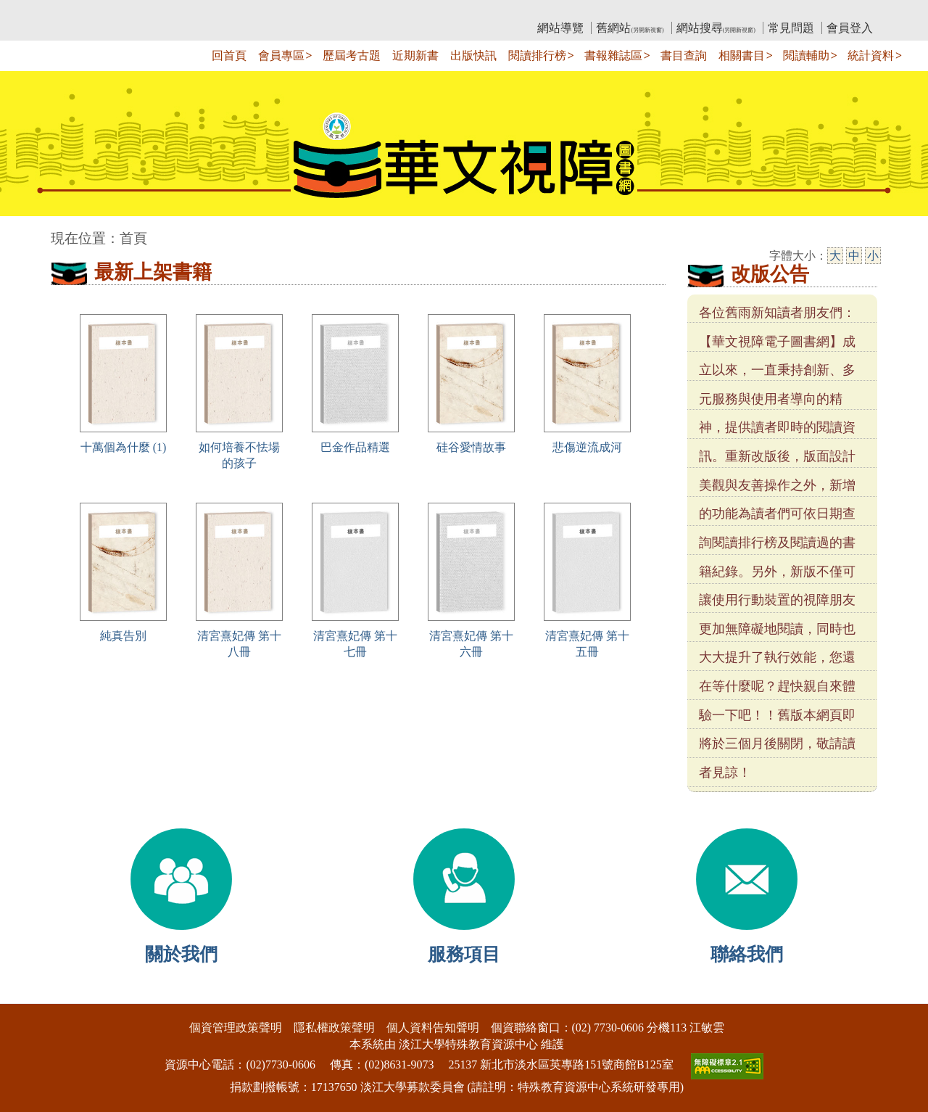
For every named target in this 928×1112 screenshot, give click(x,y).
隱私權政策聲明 (334, 1027)
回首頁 (229, 55)
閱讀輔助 (806, 55)
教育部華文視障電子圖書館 (179, 11)
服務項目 (464, 954)
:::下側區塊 (28, 994)
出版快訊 (473, 55)
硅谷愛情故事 (471, 447)
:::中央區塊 (28, 231)
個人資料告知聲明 (432, 1027)
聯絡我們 (746, 954)
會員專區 (281, 55)
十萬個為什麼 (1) (123, 447)
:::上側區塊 (79, 11)
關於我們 (181, 954)
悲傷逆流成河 (587, 447)
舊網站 (629, 28)
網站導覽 (560, 28)
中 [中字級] (854, 256)
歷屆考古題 (352, 55)
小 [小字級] (873, 256)
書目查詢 (683, 55)
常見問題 (791, 28)
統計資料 (871, 55)
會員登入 (849, 28)
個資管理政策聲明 (235, 1027)
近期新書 (415, 55)
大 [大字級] (835, 256)
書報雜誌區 (613, 55)
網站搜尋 (715, 28)
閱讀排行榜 (537, 55)
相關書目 (741, 55)
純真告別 (123, 636)
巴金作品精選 (355, 447)
